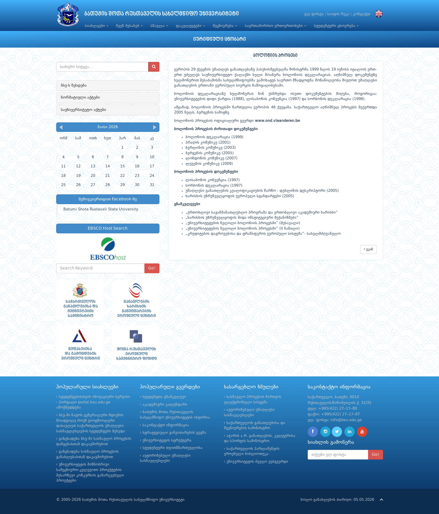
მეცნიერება (225, 26)
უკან (368, 249)
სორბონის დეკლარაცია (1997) (214, 185)
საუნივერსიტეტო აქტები (83, 110)
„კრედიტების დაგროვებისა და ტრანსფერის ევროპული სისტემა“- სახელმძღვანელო (263, 234)
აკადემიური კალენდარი (165, 404)
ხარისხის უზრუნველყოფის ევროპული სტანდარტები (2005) (240, 196)
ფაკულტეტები (190, 26)
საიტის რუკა (338, 14)
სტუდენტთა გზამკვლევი (164, 397)
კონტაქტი (361, 14)
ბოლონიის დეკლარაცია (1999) (214, 137)
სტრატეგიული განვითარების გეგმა (174, 433)
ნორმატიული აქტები (80, 97)
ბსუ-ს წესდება (74, 85)
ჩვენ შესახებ (129, 26)
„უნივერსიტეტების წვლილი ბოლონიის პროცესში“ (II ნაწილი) (243, 228)
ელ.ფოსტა (314, 14)
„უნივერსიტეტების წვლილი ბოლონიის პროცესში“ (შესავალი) (243, 223)
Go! (152, 268)
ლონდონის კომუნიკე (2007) (211, 158)
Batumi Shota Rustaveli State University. (101, 209)
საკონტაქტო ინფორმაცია (166, 425)
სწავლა (159, 26)
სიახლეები (96, 26)
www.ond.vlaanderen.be (277, 121)
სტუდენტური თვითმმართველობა (172, 448)
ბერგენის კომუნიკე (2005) (210, 153)
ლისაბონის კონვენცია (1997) (213, 180)
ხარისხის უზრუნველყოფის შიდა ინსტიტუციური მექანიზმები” (243, 218)
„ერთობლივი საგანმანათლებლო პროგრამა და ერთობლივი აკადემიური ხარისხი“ (262, 212)
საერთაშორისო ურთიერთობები (275, 26)
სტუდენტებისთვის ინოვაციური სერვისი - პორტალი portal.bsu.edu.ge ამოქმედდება (93, 402)
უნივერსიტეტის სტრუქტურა (167, 440)
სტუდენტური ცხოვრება (336, 26)
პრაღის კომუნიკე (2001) (208, 142)
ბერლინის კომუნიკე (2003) (211, 148)
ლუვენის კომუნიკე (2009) (209, 164)
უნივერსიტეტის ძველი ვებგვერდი (257, 462)
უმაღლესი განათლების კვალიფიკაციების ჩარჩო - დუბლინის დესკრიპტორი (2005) (262, 191)
